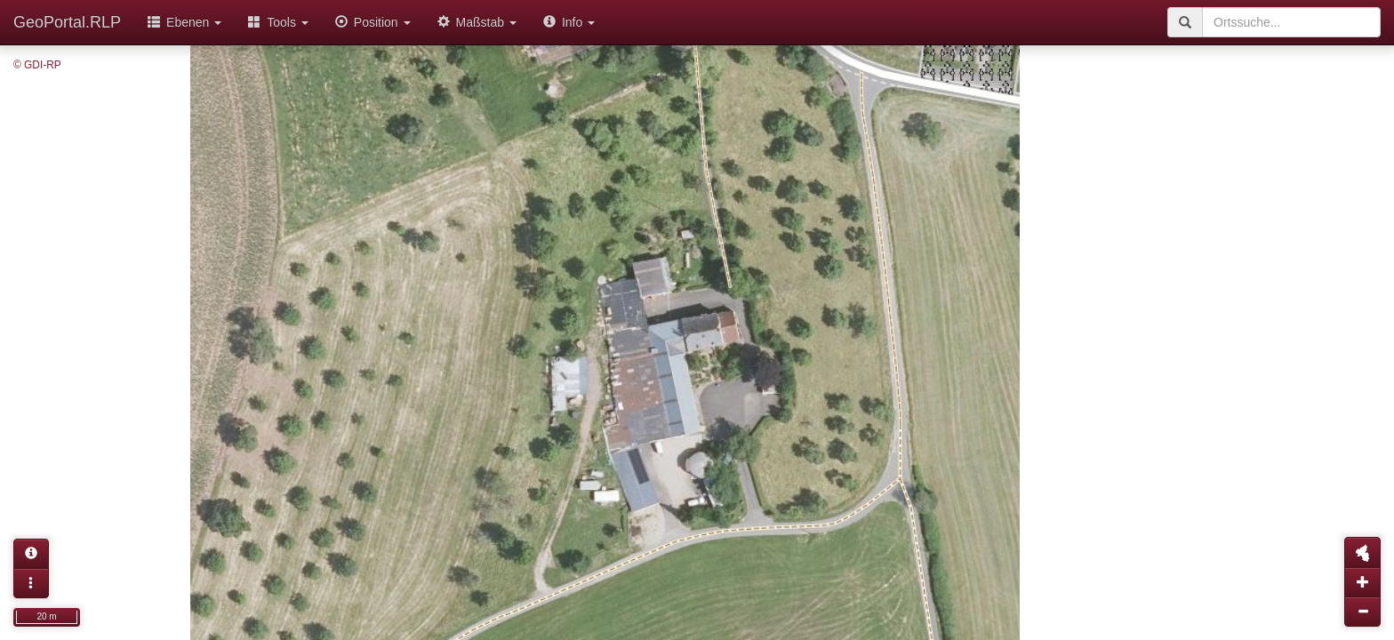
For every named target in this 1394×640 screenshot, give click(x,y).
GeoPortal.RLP (67, 22)
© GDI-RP (37, 65)
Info (569, 22)
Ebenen (184, 22)
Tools (278, 22)
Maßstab (477, 22)
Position (373, 22)
